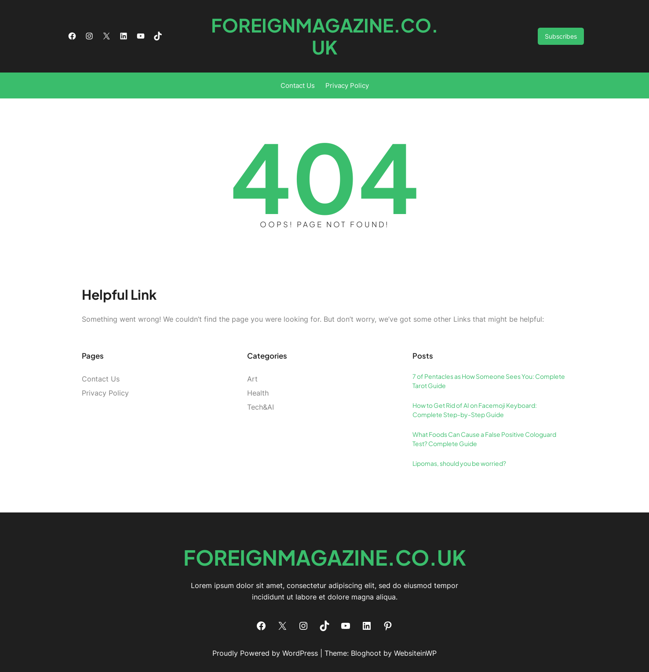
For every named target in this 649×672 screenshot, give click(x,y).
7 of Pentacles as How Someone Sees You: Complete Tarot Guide (488, 380)
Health (258, 393)
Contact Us (298, 85)
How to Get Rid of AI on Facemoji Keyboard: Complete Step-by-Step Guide (474, 409)
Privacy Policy (347, 85)
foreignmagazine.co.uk (324, 35)
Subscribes (561, 36)
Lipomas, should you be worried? (459, 463)
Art (252, 378)
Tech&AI (260, 407)
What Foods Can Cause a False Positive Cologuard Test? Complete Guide (484, 438)
